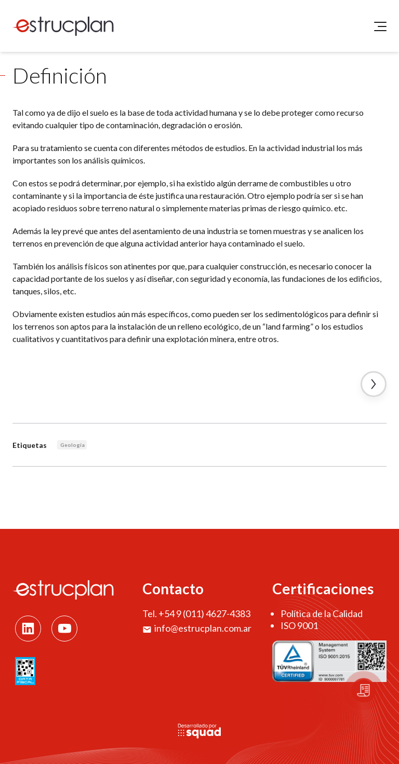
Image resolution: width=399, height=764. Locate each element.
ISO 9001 (299, 625)
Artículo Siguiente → (374, 384)
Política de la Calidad (322, 613)
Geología (72, 445)
